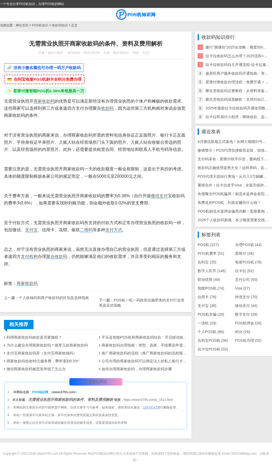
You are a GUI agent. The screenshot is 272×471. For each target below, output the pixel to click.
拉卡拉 (244, 271)
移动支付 (246, 306)
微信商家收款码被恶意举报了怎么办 (36, 369)
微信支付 (159, 196)
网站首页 (22, 25)
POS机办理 (248, 340)
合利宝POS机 (213, 340)
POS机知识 (40, 25)
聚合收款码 (56, 256)
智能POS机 (211, 288)
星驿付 (244, 253)
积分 (242, 332)
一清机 (207, 323)
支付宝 (31, 230)
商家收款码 (44, 101)
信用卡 (207, 297)
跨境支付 (246, 297)
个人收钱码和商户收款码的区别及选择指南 (54, 298)
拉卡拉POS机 (213, 349)
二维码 (86, 230)
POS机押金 (248, 323)
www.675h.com (64, 392)
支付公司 (246, 279)
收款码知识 (60, 25)
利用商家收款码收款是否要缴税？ (34, 337)
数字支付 (246, 314)
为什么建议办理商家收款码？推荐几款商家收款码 (47, 345)
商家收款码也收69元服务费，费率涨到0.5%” (43, 361)
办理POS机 (248, 245)
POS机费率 (211, 253)
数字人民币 (212, 271)
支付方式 (113, 230)
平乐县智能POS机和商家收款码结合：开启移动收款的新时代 (145, 337)
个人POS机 (211, 332)
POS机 (208, 245)
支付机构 (29, 256)
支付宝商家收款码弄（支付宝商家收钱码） (42, 353)
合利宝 (207, 262)
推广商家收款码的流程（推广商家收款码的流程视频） (145, 353)
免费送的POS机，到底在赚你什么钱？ (229, 202)
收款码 (107, 108)
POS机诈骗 (211, 314)
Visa (242, 288)
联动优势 (209, 279)
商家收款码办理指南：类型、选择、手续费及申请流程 (145, 345)
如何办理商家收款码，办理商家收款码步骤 (137, 369)
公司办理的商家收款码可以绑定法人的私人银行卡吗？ (145, 361)
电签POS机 (248, 262)
